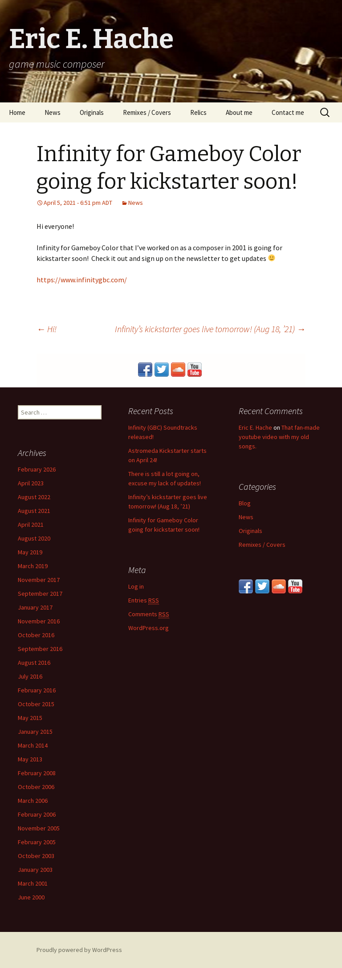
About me (239, 112)
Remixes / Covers (147, 112)
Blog (245, 503)
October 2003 (36, 856)
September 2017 (40, 594)
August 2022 (34, 497)
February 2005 (37, 842)
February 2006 (37, 814)
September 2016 (40, 649)
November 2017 (39, 580)
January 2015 (35, 732)
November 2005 (39, 828)
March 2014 (33, 745)
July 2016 (30, 676)
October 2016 (36, 635)
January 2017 (35, 607)
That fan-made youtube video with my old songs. (279, 436)
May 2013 (30, 759)
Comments (148, 614)
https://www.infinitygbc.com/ (82, 279)
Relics (198, 112)
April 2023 (31, 483)
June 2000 (31, 897)
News (53, 112)
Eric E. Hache (255, 427)
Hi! (47, 328)
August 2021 (34, 511)
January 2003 (35, 870)
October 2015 (36, 704)
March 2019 (33, 566)
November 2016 (39, 621)
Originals (92, 112)
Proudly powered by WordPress (79, 950)
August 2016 (34, 663)
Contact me (288, 112)
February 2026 (37, 469)
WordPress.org (148, 628)
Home (17, 112)
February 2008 (37, 773)
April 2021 (31, 525)
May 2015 (30, 718)
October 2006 (36, 787)
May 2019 (30, 552)
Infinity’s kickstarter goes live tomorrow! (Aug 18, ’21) (210, 328)
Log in (136, 586)
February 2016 (37, 690)
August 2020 (34, 538)
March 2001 (33, 883)
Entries (143, 600)
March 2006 (33, 801)
